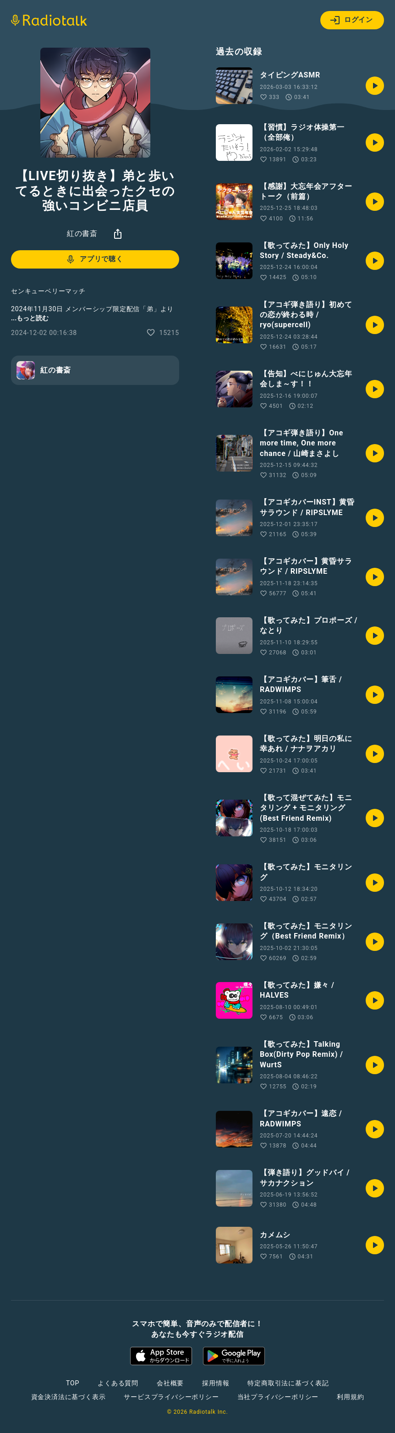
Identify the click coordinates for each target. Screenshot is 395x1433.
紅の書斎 (82, 233)
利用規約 (350, 1396)
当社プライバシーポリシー (278, 1396)
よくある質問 (118, 1383)
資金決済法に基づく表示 (68, 1396)
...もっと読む (30, 318)
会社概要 (170, 1383)
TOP (72, 1383)
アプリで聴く (94, 259)
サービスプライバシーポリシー (171, 1396)
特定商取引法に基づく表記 (288, 1383)
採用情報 (215, 1383)
